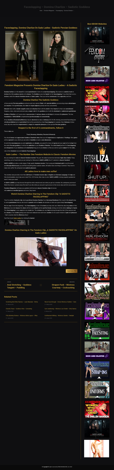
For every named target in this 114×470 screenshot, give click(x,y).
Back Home (71, 271)
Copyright (45, 466)
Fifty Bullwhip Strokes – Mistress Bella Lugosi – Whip (21, 315)
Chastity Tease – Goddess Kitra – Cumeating (19, 309)
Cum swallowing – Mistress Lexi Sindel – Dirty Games (60, 309)
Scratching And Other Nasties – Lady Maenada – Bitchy (22, 302)
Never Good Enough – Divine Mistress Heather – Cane (60, 302)
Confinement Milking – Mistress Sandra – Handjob (59, 315)
